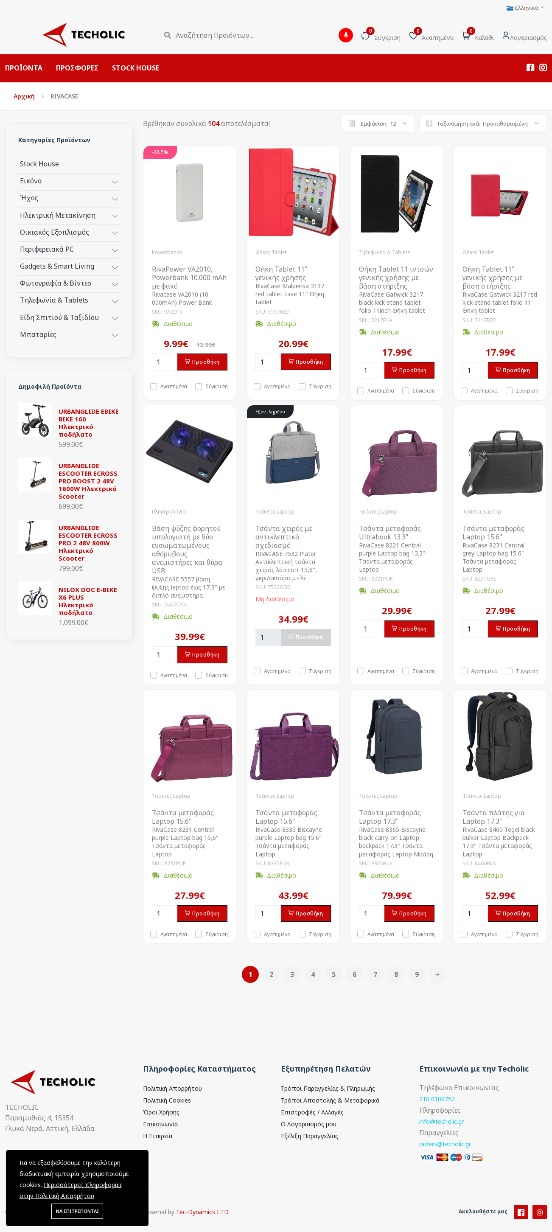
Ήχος (29, 197)
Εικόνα (31, 180)
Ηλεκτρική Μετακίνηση (57, 214)
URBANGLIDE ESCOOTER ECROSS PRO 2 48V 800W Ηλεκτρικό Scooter (88, 542)
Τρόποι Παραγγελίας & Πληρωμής (328, 1088)
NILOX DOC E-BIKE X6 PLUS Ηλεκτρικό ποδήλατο (88, 601)
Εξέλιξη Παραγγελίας (309, 1136)
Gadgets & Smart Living (57, 265)
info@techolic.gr (441, 1121)
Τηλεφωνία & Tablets (54, 299)
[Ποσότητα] (164, 362)
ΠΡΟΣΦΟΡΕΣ (77, 68)
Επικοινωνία (160, 1124)
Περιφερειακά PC (47, 248)
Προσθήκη (202, 361)
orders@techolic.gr (445, 1144)
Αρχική (25, 96)
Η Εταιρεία (157, 1136)
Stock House (39, 163)
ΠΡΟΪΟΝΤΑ (23, 68)
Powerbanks (167, 252)
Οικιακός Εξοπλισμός (54, 231)
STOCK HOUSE (135, 68)
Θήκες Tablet (271, 252)
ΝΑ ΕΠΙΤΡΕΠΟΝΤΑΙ (77, 1211)
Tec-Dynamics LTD (202, 1225)
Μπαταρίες (38, 334)
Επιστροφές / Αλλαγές (312, 1112)
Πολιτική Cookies (167, 1100)
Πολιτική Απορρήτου (172, 1088)
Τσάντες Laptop (274, 511)
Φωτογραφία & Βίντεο (55, 282)
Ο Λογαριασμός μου (308, 1124)
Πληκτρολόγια (169, 511)
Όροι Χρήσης (161, 1112)
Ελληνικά (526, 8)
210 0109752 (437, 1099)
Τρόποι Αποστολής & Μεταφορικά (330, 1100)
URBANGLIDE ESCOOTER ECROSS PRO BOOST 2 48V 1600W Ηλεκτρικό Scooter (88, 480)
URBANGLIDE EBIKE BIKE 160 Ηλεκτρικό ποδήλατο (89, 422)
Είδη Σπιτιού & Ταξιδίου (59, 317)
